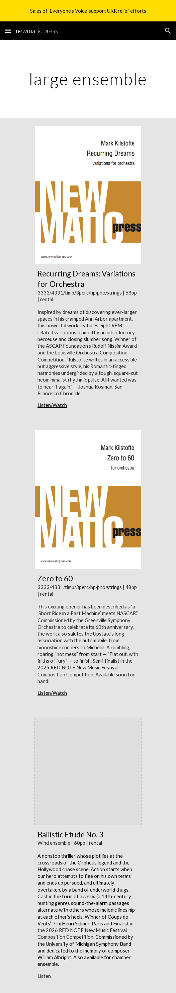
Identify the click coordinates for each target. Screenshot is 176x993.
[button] (8, 30)
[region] (88, 10)
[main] (88, 79)
